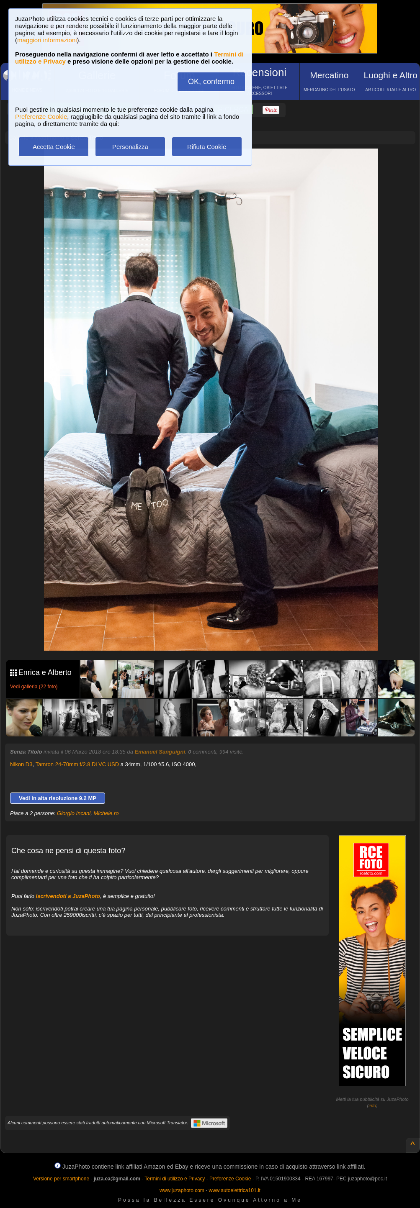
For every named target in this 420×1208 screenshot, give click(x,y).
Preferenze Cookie (41, 116)
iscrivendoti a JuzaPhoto (68, 896)
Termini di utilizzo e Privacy (174, 1179)
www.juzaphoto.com (182, 1190)
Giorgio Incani (73, 813)
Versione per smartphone (61, 1179)
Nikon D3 (21, 764)
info (372, 1105)
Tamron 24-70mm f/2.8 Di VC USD (77, 764)
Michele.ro (106, 813)
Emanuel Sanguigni (159, 752)
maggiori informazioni (47, 40)
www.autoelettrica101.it (234, 1190)
